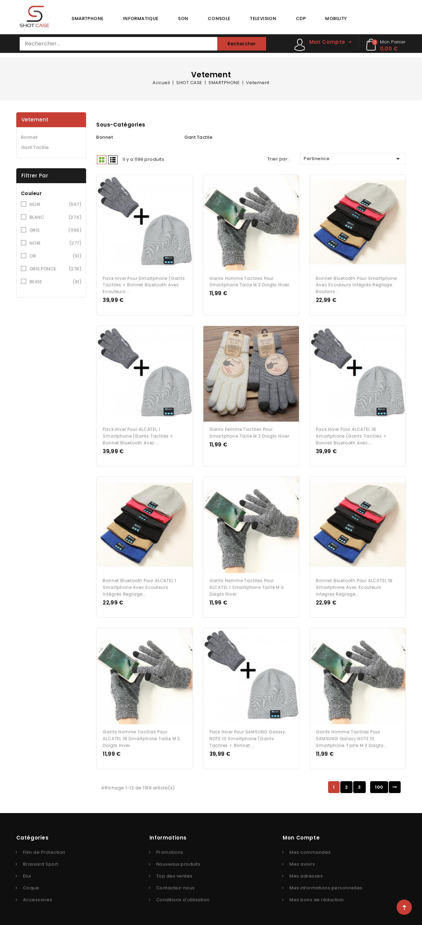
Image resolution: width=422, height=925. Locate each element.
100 (379, 785)
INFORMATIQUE (141, 18)
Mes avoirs (302, 862)
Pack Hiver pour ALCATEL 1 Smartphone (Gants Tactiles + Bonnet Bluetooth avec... (138, 435)
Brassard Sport (40, 862)
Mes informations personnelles (326, 886)
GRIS (55, 230)
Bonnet (29, 137)
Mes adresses (306, 874)
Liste (112, 160)
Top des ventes (174, 874)
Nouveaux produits (178, 862)
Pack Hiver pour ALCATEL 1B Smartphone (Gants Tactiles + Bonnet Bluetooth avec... (351, 435)
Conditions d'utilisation (183, 897)
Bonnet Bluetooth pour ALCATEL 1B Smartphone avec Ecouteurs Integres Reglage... (354, 586)
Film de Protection (44, 850)
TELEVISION (263, 18)
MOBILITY (336, 18)
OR (55, 256)
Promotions (169, 850)
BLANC (55, 217)
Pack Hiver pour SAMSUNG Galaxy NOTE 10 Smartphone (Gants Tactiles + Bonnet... (247, 736)
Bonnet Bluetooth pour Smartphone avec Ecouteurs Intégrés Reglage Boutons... (356, 284)
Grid (101, 160)
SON (183, 18)
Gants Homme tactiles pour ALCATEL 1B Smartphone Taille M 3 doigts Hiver (141, 736)
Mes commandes (310, 850)
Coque (31, 886)
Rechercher (241, 43)
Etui (27, 874)
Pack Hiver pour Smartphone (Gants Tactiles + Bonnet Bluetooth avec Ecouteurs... (144, 284)
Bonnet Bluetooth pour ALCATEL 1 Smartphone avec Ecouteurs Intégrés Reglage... (139, 586)
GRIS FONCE (55, 269)
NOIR (55, 204)
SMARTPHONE (87, 18)
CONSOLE (219, 18)
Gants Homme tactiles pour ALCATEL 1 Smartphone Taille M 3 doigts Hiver (246, 586)
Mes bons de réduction (316, 897)
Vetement (35, 119)
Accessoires (38, 897)
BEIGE (55, 282)
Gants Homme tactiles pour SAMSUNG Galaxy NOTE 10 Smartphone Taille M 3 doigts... (351, 736)
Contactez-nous (175, 886)
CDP (301, 18)
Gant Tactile (35, 147)
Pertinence (353, 159)
